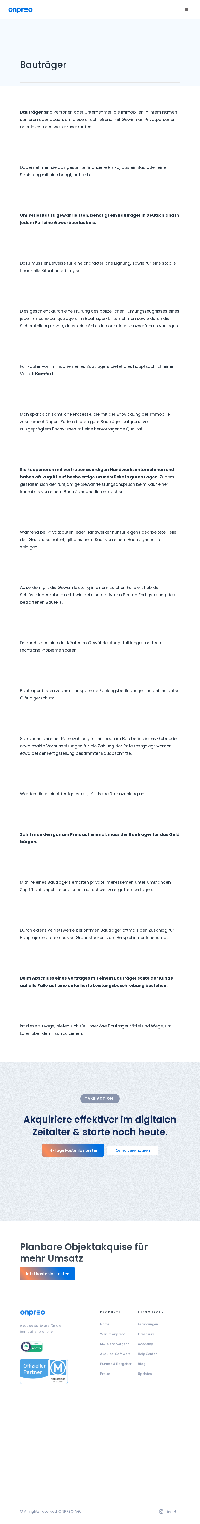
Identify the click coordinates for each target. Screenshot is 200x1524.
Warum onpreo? (113, 1336)
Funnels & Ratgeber (116, 1365)
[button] (187, 9)
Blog (142, 1365)
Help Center (147, 1355)
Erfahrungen (148, 1326)
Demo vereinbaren (133, 1150)
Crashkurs (146, 1336)
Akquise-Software (115, 1355)
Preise (105, 1375)
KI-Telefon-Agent (114, 1345)
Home (104, 1326)
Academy (145, 1345)
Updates (145, 1375)
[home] (20, 10)
